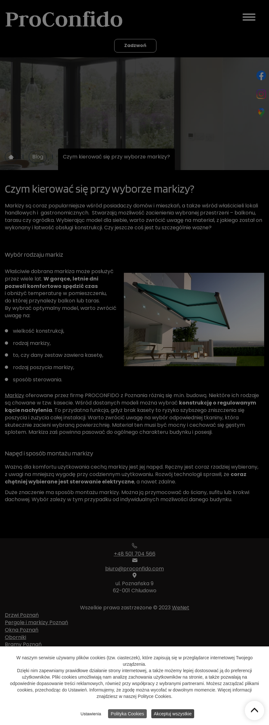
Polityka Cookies (127, 715)
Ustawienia (91, 715)
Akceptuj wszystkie (173, 715)
